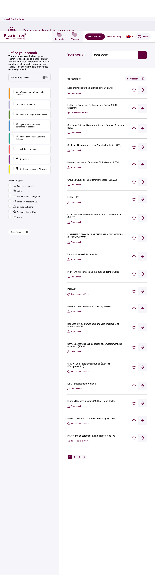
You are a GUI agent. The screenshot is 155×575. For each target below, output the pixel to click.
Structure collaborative (25, 170)
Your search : (77, 23)
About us (111, 6)
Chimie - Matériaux (26, 73)
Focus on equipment (20, 46)
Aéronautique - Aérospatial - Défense (30, 62)
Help (119, 6)
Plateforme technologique (26, 165)
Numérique (22, 127)
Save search (135, 48)
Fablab (18, 160)
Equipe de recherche (24, 154)
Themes (75, 6)
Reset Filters (16, 201)
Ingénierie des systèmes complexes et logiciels (28, 94)
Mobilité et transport (26, 117)
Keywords (59, 6)
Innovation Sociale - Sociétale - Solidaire (31, 106)
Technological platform (25, 180)
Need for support (94, 6)
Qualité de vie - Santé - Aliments (31, 137)
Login (143, 5)
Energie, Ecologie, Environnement (32, 83)
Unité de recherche (23, 175)
